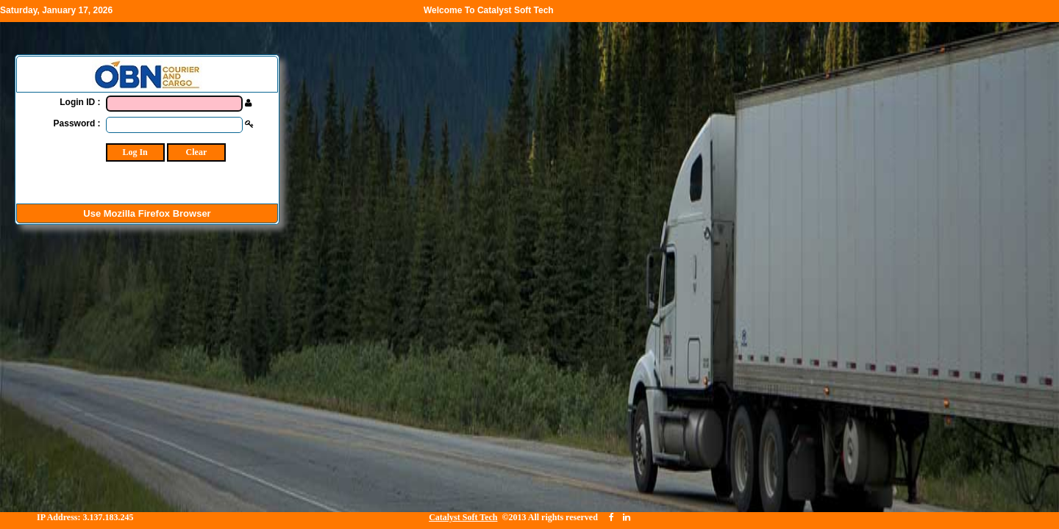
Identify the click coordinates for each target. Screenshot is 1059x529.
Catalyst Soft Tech (463, 517)
